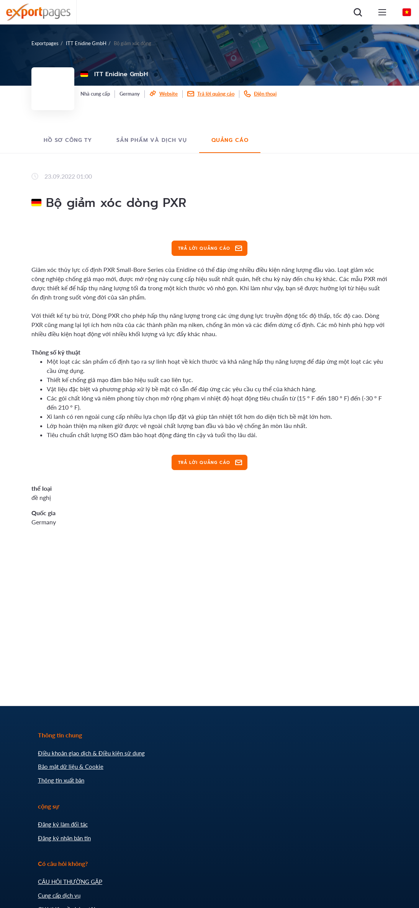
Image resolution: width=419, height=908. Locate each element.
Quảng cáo (230, 140)
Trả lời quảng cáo (215, 94)
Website (168, 94)
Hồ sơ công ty (68, 140)
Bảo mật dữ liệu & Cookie (70, 766)
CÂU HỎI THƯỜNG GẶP (70, 881)
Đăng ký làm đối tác (63, 824)
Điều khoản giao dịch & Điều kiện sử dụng (91, 753)
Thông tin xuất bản (61, 780)
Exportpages (45, 43)
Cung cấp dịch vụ (59, 895)
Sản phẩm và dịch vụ (151, 140)
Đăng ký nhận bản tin (64, 838)
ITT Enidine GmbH (86, 43)
